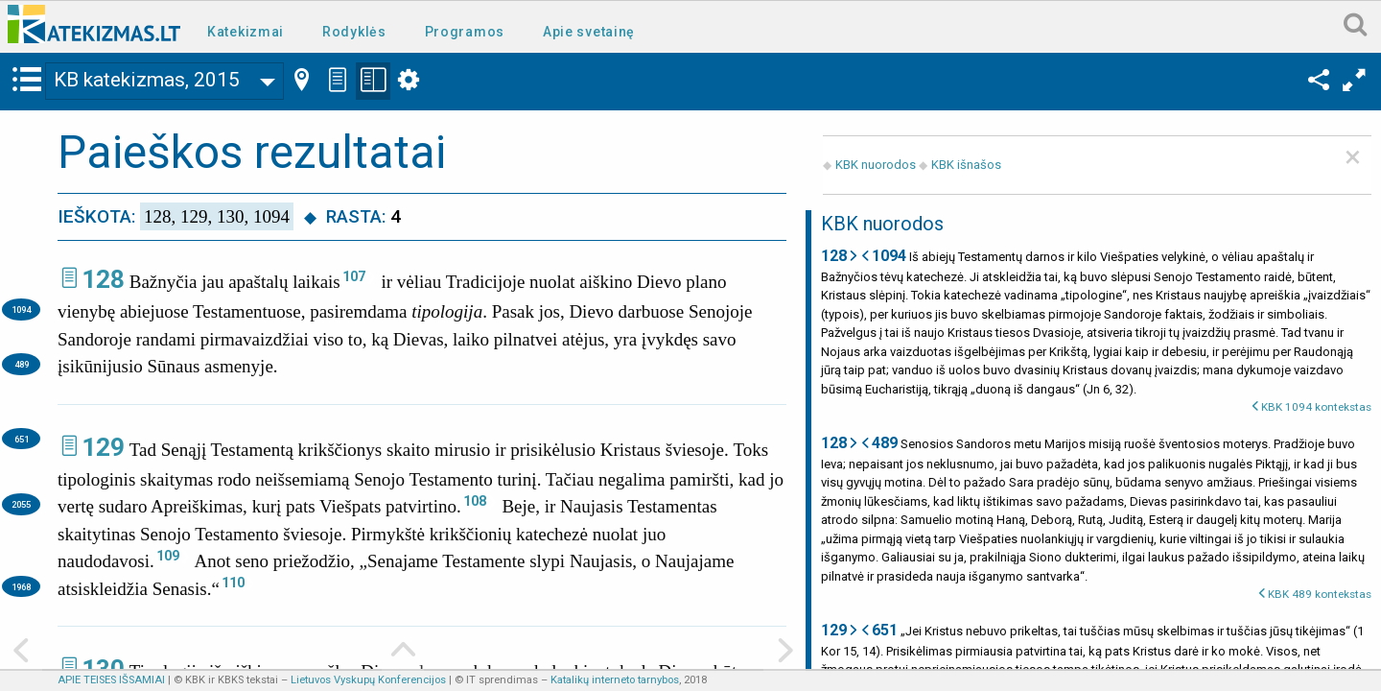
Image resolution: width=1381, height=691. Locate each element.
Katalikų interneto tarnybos (614, 680)
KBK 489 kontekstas (1319, 594)
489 (21, 364)
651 (21, 439)
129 (103, 447)
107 (353, 276)
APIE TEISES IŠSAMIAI (111, 680)
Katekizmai (245, 31)
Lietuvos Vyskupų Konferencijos (368, 680)
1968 (21, 587)
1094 (21, 309)
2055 (21, 504)
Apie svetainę (589, 31)
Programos (464, 31)
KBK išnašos (966, 164)
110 (233, 582)
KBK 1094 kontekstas (1316, 407)
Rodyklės (354, 31)
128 (103, 279)
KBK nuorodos (875, 164)
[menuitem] (249, 30)
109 (167, 555)
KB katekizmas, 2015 (147, 79)
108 (474, 501)
